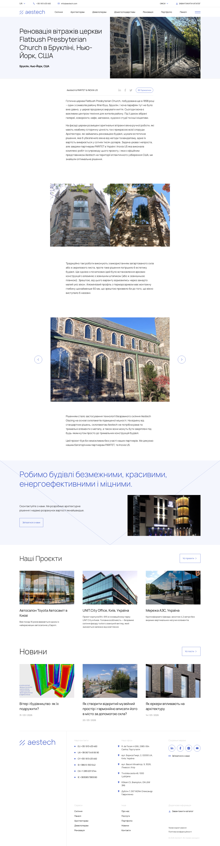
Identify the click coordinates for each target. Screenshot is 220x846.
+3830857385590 (87, 777)
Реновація (148, 12)
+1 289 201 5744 (87, 771)
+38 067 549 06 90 (88, 752)
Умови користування (177, 827)
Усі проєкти (190, 558)
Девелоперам (99, 12)
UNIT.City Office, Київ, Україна (106, 610)
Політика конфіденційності (180, 831)
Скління (59, 12)
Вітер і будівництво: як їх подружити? (39, 706)
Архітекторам (77, 12)
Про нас (125, 811)
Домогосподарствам (124, 12)
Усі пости (191, 651)
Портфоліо (166, 12)
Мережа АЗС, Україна (162, 610)
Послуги (126, 816)
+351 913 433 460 (87, 746)
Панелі (183, 12)
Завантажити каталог (182, 811)
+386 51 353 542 (87, 764)
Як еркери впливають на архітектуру (165, 706)
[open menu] (197, 12)
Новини (125, 825)
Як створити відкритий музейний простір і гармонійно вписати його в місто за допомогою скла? (110, 708)
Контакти (126, 830)
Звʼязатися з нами (31, 522)
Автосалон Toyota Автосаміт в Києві (43, 613)
